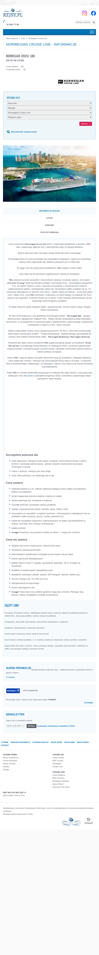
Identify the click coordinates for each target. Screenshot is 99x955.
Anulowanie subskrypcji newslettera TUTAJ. (56, 726)
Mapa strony (83, 742)
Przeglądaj (10, 677)
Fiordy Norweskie (10, 761)
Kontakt (5, 745)
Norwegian (57, 764)
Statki (49, 218)
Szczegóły (88, 703)
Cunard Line (58, 767)
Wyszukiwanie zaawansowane (24, 132)
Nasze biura (56, 742)
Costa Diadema (59, 775)
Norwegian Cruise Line (38, 38)
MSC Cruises (58, 761)
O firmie (4, 742)
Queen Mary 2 (58, 784)
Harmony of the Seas (61, 787)
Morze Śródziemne (10, 758)
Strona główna (12, 38)
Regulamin (70, 742)
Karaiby (6, 767)
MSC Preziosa (58, 778)
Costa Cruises (58, 758)
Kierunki (49, 225)
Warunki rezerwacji (20, 742)
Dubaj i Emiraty (9, 764)
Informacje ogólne (49, 211)
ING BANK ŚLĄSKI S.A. (19, 792)
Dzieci (30, 375)
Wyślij (31, 726)
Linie (23, 38)
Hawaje (6, 770)
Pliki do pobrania (49, 232)
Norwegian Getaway (61, 781)
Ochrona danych (40, 742)
